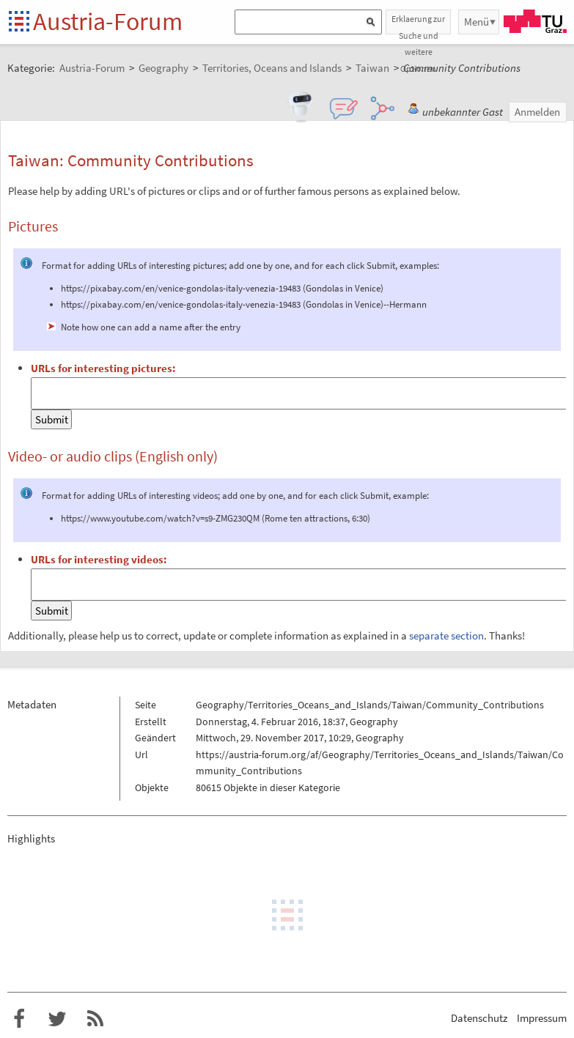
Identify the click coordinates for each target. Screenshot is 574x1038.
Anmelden (537, 112)
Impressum (542, 1018)
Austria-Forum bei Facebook (19, 1019)
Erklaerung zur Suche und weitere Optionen (418, 23)
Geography (374, 721)
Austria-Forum (108, 21)
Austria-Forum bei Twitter (57, 1019)
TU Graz (535, 21)
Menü (476, 22)
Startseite (20, 22)
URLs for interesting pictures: (103, 368)
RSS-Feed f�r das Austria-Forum (95, 1019)
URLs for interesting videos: (99, 559)
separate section (446, 635)
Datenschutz (479, 1018)
